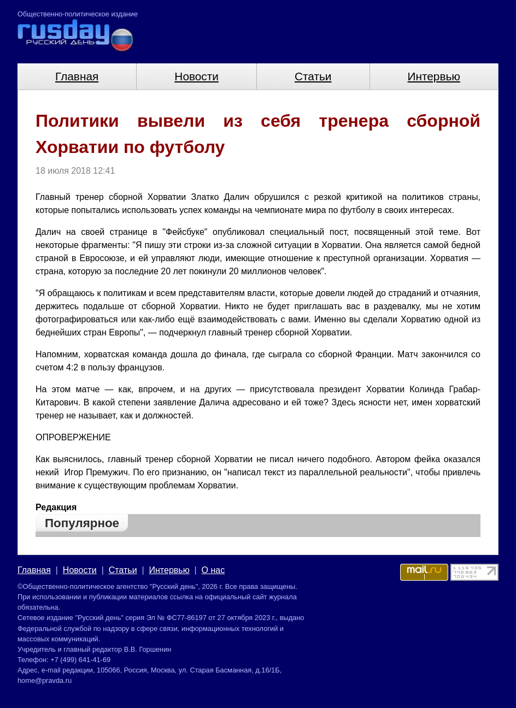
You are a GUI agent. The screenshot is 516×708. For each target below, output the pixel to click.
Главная (76, 76)
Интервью (434, 76)
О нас (213, 570)
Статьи (313, 76)
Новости (196, 76)
